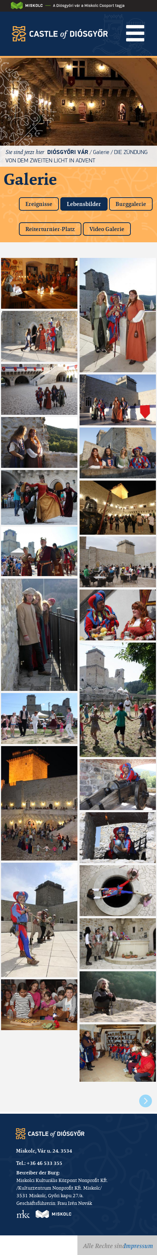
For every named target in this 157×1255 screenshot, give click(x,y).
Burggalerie (131, 204)
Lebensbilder (87, 202)
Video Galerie (106, 229)
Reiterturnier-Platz (50, 229)
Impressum (138, 1246)
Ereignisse (38, 204)
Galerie (101, 152)
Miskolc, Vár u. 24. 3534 (44, 1150)
